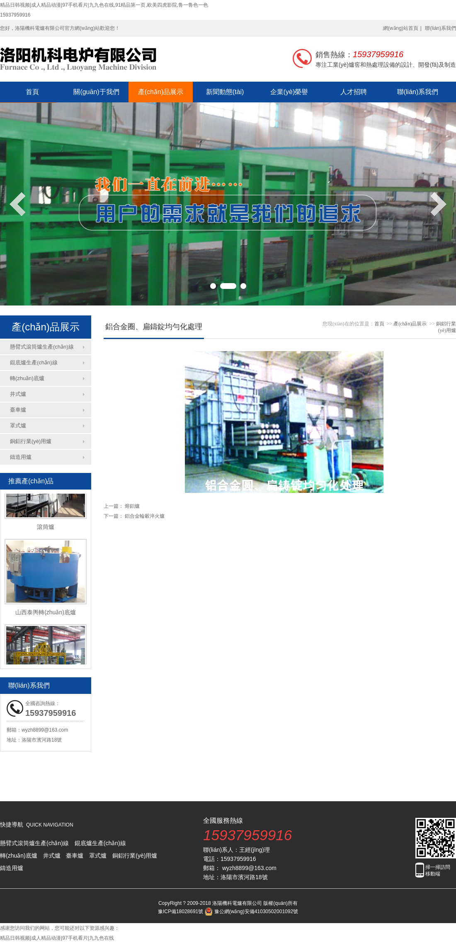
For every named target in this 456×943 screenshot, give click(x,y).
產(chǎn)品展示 (160, 91)
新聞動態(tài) (225, 91)
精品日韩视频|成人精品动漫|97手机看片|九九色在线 (57, 938)
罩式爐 (18, 425)
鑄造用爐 (21, 457)
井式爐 (18, 394)
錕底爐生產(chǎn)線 (34, 362)
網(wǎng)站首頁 (400, 28)
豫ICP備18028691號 (180, 911)
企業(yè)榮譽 (289, 91)
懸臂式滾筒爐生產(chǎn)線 (42, 347)
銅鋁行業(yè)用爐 (30, 441)
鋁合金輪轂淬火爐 (145, 516)
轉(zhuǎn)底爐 (27, 378)
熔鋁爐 (132, 506)
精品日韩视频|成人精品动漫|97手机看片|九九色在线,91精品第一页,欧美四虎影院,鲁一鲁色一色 (104, 5)
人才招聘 (353, 91)
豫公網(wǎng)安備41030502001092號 (251, 911)
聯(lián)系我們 (440, 28)
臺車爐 (18, 410)
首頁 (32, 91)
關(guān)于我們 (96, 91)
